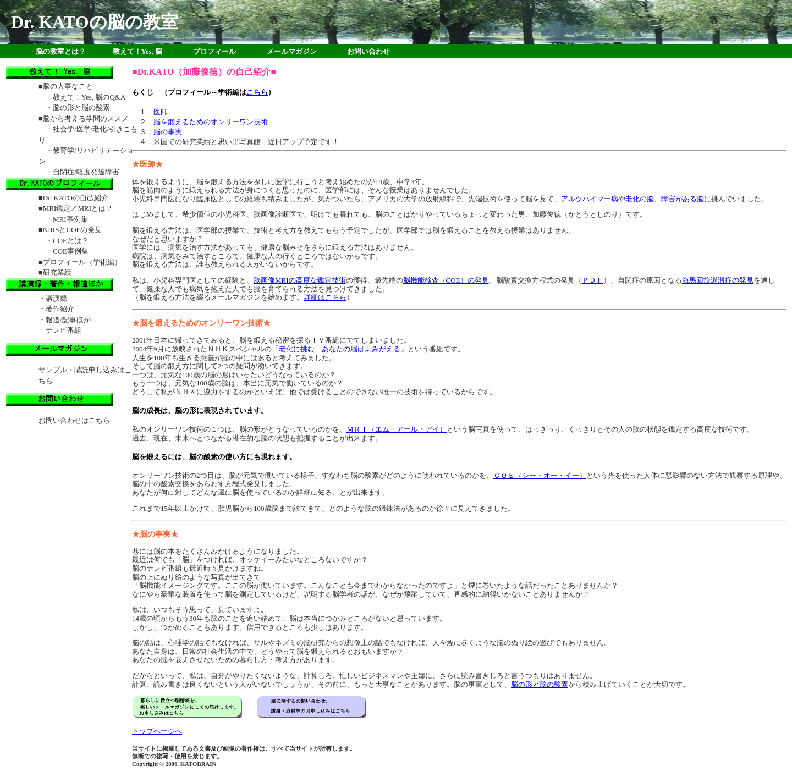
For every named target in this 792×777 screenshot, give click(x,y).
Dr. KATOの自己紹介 (75, 198)
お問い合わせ (368, 51)
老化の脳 (639, 199)
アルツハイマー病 (589, 199)
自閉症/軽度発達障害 (86, 172)
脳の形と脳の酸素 (539, 684)
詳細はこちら (325, 297)
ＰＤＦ (592, 280)
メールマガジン (292, 51)
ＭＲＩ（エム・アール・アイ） (396, 429)
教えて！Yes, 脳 (137, 51)
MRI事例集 (70, 219)
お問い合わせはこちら (74, 420)
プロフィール (214, 51)
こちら (257, 92)
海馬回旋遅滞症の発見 (718, 280)
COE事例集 (71, 251)
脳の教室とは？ (61, 51)
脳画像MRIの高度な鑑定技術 (300, 280)
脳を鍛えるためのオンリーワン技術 (210, 122)
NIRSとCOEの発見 (72, 229)
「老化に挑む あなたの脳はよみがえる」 (340, 349)
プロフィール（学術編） (82, 262)
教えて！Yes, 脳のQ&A (89, 97)
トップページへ (157, 731)
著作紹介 (60, 309)
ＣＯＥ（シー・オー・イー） (539, 475)
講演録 (56, 298)
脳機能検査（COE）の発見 (446, 280)
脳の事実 (167, 132)
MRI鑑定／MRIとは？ (78, 208)
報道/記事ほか (68, 320)
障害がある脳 (682, 199)
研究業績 (57, 272)
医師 (160, 112)
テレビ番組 (63, 330)
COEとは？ (71, 240)
